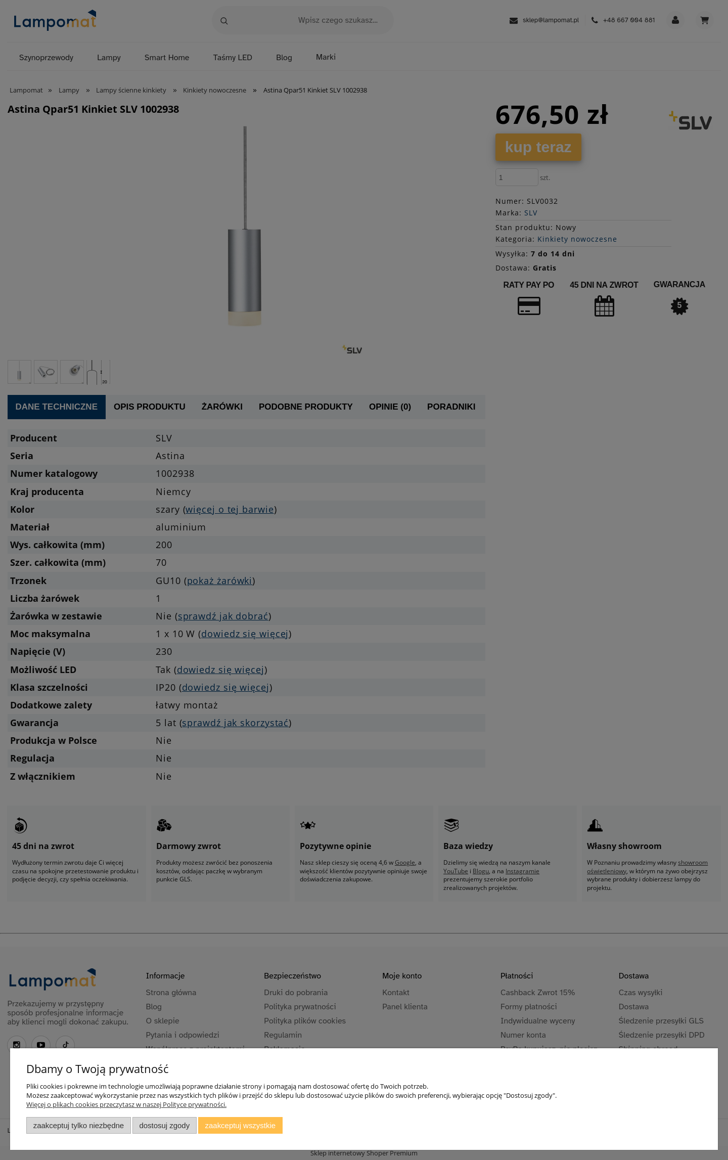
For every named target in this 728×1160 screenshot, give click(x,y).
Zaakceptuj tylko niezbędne (78, 1125)
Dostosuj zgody (164, 1125)
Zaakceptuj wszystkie (240, 1125)
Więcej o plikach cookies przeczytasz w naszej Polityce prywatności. (126, 1104)
